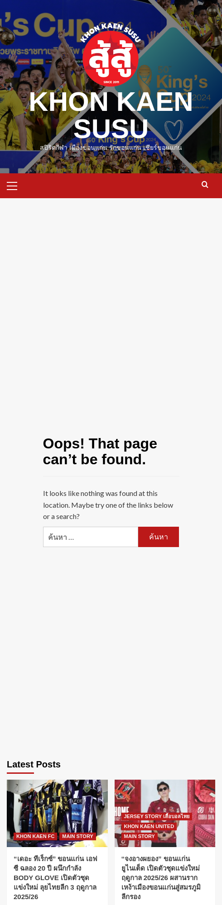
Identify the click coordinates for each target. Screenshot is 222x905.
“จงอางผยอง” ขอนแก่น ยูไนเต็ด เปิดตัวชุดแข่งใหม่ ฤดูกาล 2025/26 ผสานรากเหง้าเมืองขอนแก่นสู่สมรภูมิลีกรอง (161, 877)
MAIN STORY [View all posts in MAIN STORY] (77, 836)
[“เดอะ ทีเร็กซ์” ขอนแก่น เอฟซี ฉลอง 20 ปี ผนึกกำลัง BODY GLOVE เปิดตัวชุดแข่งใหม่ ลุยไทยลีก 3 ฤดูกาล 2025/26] (57, 813)
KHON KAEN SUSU (111, 115)
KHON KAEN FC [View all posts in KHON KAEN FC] (35, 836)
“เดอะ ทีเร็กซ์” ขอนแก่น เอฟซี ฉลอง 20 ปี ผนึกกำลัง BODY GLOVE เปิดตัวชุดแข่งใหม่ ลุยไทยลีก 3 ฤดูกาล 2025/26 (55, 877)
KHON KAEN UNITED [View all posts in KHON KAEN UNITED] (149, 826)
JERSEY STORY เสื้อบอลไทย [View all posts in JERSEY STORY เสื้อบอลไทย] (156, 816)
